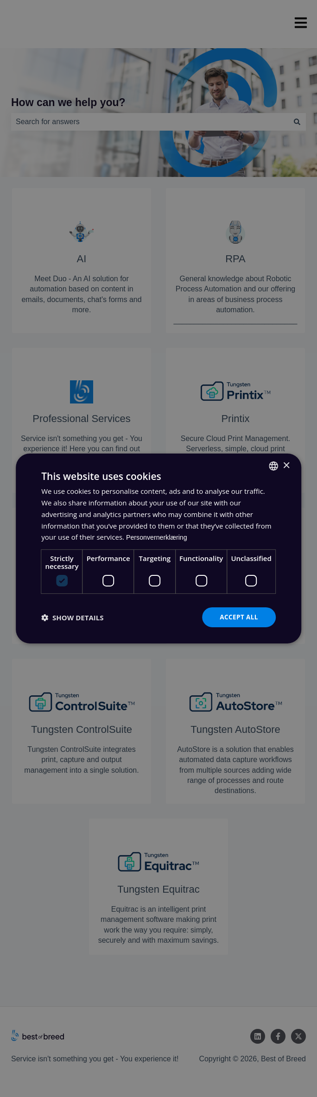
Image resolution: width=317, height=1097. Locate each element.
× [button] (286, 465)
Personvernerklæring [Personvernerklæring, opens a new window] (158, 537)
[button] (72, 617)
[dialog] (158, 548)
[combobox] (273, 465)
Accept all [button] (238, 616)
